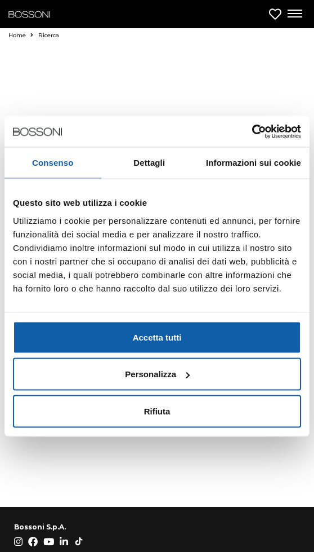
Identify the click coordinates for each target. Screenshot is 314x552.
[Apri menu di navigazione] (294, 14)
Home (20, 35)
